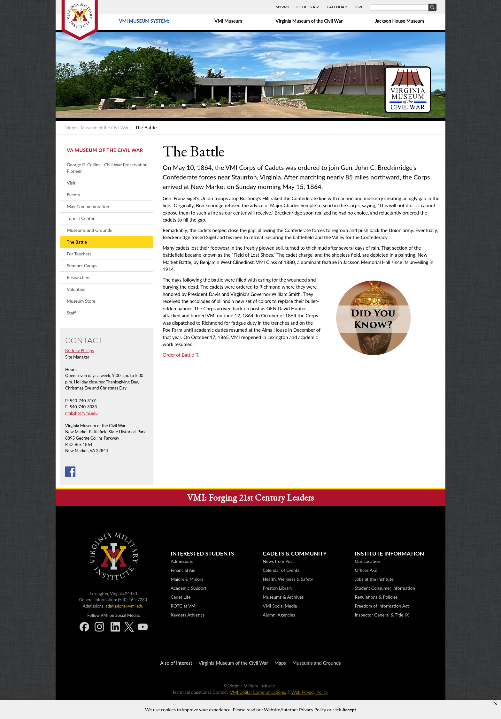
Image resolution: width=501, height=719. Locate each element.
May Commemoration (88, 206)
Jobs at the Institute (374, 579)
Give (359, 6)
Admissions (182, 561)
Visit (71, 182)
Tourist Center (81, 218)
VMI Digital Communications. (258, 692)
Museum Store (81, 301)
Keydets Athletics (187, 614)
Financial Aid (183, 570)
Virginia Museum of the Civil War (309, 21)
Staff (71, 312)
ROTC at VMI (184, 606)
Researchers (78, 277)
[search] (402, 7)
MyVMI (282, 6)
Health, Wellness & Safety (288, 579)
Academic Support (188, 588)
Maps (280, 663)
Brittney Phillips (79, 350)
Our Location (367, 561)
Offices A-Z (308, 6)
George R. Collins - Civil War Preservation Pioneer (107, 168)
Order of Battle (178, 355)
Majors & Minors (187, 579)
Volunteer (76, 289)
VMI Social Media (280, 606)
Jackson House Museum (399, 21)
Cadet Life (180, 597)
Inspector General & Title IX (382, 614)
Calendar (337, 6)
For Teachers (79, 253)
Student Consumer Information (385, 588)
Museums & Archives (283, 597)
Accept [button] (349, 709)
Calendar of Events (281, 570)
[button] (496, 704)
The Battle (77, 242)
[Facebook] (70, 471)
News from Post (278, 561)
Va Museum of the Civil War (105, 150)
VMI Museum (228, 21)
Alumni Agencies (279, 614)
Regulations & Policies (376, 597)
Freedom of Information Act (382, 606)
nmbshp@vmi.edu (81, 413)
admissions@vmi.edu (124, 606)
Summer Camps (82, 265)
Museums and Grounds (89, 230)
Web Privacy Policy (309, 692)
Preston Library (277, 588)
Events (73, 194)
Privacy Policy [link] (312, 709)
